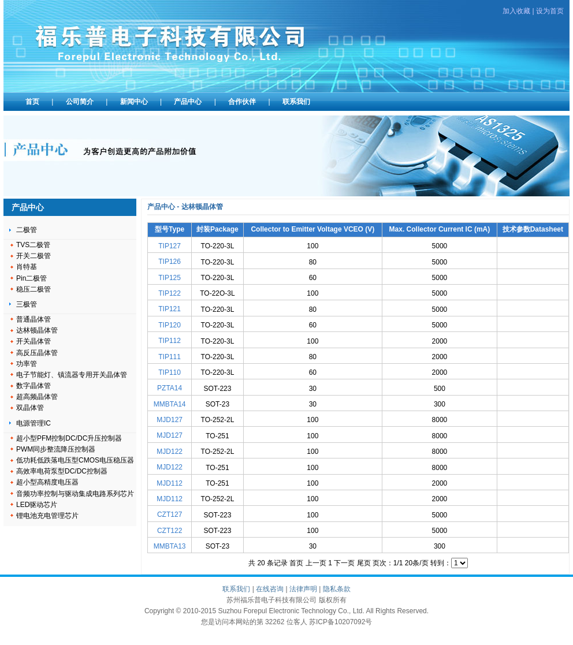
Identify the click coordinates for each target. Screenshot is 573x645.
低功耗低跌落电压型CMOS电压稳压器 (75, 460)
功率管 (26, 364)
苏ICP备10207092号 (340, 622)
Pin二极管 (31, 278)
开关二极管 (33, 256)
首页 (32, 102)
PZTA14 (169, 388)
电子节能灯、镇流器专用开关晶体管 (71, 375)
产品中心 (188, 102)
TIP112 (169, 341)
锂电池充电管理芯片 (47, 516)
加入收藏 (516, 11)
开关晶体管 (33, 341)
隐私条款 (337, 589)
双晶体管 (30, 408)
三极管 (26, 304)
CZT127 (169, 514)
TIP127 (169, 246)
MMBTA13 (170, 546)
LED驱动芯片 (36, 505)
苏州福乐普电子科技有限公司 (173, 43)
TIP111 (169, 357)
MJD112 (170, 483)
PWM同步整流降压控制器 (55, 449)
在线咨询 (270, 589)
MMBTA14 (170, 404)
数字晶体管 (33, 386)
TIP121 (169, 309)
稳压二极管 (33, 289)
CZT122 (169, 531)
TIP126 (169, 262)
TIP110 (169, 372)
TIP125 (169, 278)
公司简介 (80, 102)
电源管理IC (33, 423)
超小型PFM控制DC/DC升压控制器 (69, 438)
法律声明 (303, 589)
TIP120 (169, 325)
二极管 (26, 230)
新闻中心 (134, 102)
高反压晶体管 (37, 353)
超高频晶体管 (37, 397)
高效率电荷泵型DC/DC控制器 (61, 471)
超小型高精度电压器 (47, 482)
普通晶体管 (33, 319)
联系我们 (296, 102)
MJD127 (170, 420)
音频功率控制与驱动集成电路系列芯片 (75, 494)
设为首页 (550, 11)
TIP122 (169, 293)
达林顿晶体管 (37, 330)
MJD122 (170, 452)
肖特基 (26, 267)
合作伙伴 (242, 102)
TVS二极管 (33, 245)
